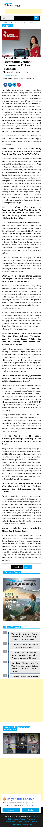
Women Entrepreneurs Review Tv (16, 728)
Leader (30, 22)
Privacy (19, 822)
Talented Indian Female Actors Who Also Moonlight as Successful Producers (24, 637)
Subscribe (27, 822)
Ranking (18, 22)
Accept (11, 810)
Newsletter (16, 824)
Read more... (29, 805)
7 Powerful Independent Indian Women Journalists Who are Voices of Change (24, 655)
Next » (28, 567)
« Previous (17, 567)
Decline (31, 810)
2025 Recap (27, 824)
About (34, 822)
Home (5, 22)
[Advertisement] (23, 11)
